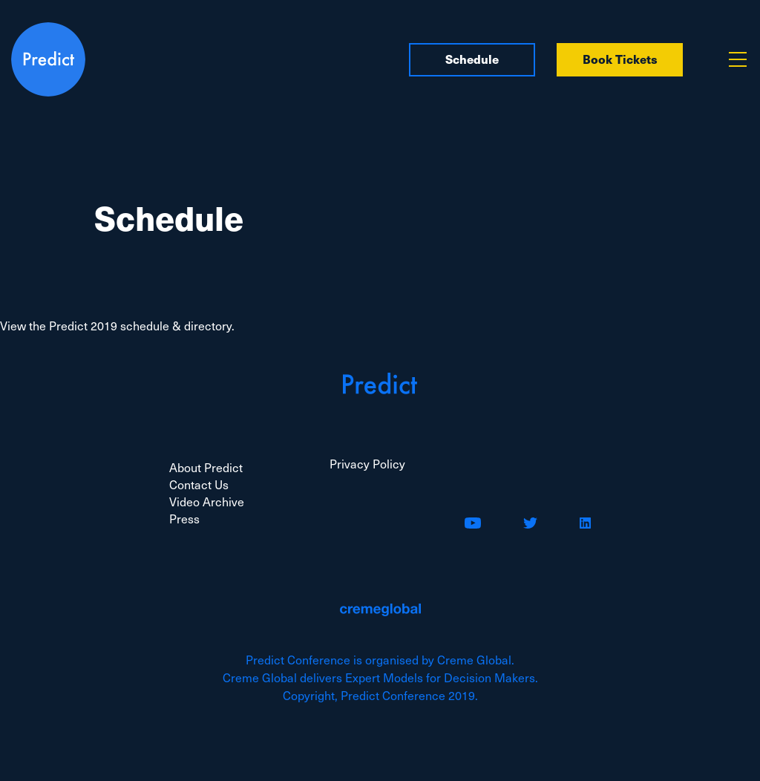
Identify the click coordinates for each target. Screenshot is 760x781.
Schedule (472, 59)
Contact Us (199, 484)
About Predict (206, 467)
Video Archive (206, 501)
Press (184, 518)
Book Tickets (620, 59)
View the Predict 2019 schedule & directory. (117, 325)
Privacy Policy (367, 463)
